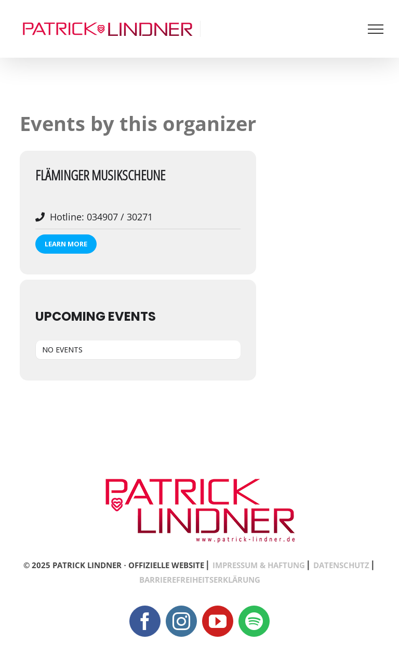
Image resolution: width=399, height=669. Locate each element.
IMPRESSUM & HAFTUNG (258, 565)
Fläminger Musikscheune (100, 175)
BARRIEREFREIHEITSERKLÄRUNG (199, 579)
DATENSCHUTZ (341, 565)
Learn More (66, 243)
